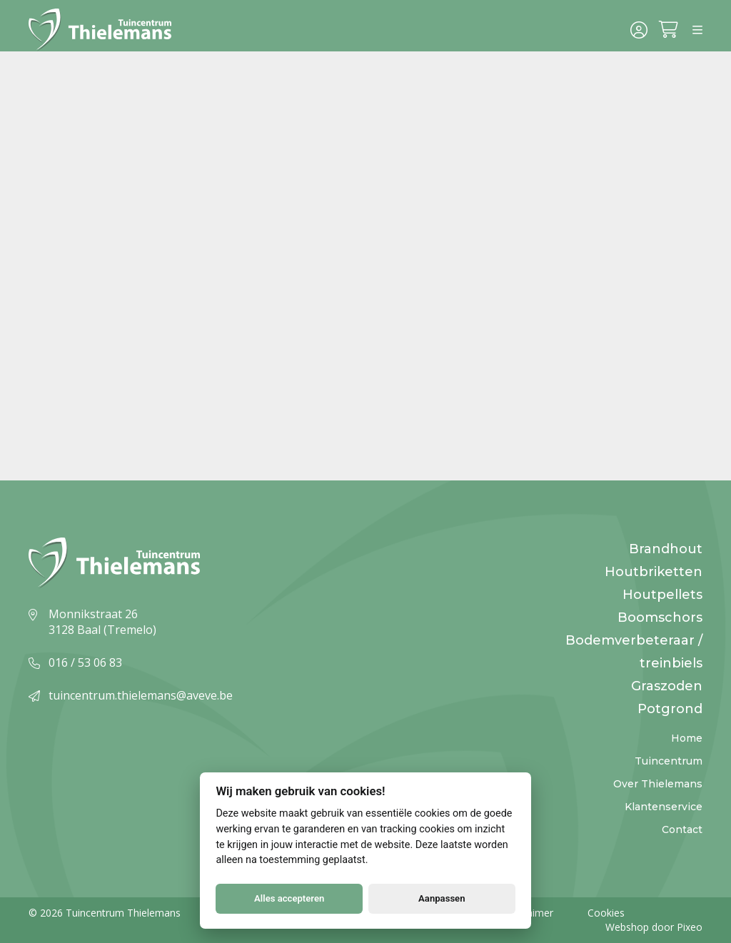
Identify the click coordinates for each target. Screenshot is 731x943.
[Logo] (106, 32)
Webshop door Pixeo (653, 927)
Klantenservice (663, 806)
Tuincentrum (668, 761)
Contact (682, 829)
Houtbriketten (653, 572)
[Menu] (697, 31)
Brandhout (665, 549)
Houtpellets (662, 594)
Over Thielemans (657, 783)
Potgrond (669, 709)
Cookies (606, 912)
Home (686, 738)
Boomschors (659, 617)
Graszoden (666, 686)
